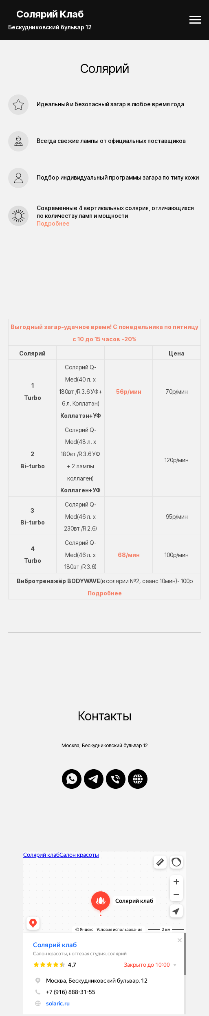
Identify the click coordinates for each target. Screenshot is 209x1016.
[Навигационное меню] (195, 20)
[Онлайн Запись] (137, 779)
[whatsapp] (71, 779)
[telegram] (93, 779)
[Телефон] (115, 779)
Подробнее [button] (53, 223)
